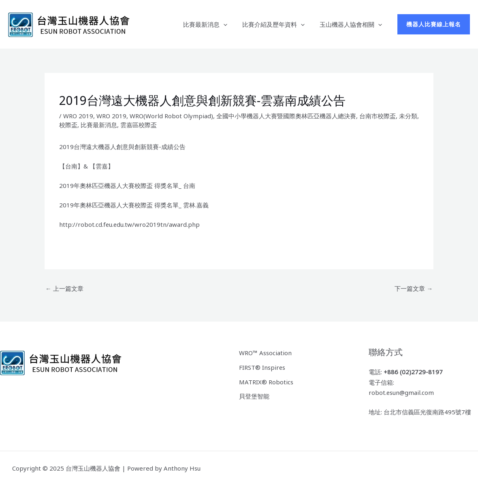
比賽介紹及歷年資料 (277, 24)
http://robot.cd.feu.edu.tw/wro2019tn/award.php (130, 224)
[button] (433, 24)
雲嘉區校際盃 (138, 125)
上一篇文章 (64, 288)
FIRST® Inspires (262, 367)
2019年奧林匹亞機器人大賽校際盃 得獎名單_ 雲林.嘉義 (134, 205)
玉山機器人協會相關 (352, 24)
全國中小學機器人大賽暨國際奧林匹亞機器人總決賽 (286, 116)
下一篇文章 (414, 288)
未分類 (408, 116)
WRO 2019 (78, 116)
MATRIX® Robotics (266, 381)
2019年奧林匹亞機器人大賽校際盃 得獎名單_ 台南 (127, 185)
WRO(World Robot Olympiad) (171, 116)
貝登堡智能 (254, 396)
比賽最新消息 (212, 24)
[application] (230, 24)
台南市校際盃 (377, 116)
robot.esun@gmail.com (402, 393)
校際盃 (68, 125)
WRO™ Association (265, 353)
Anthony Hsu (182, 469)
